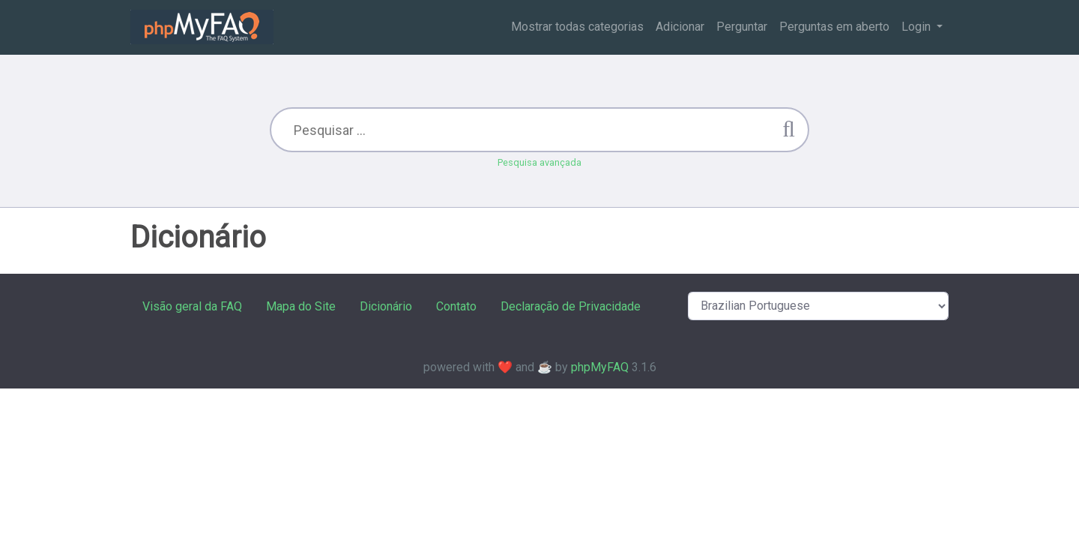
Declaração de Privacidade (571, 306)
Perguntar (741, 27)
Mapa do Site (301, 306)
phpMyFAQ (600, 367)
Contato (456, 306)
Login (917, 27)
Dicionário (386, 306)
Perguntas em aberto (834, 27)
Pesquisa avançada (539, 162)
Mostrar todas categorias (577, 27)
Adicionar (680, 27)
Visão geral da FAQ (192, 306)
